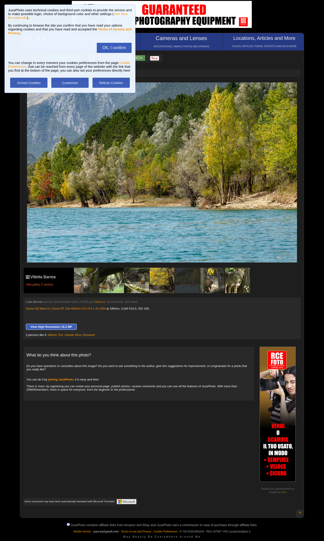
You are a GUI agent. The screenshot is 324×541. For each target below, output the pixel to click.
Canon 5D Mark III (38, 308)
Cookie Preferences (165, 531)
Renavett (89, 335)
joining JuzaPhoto (60, 379)
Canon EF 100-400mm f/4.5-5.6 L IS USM (78, 308)
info (284, 492)
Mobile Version (82, 531)
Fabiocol (99, 301)
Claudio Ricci (72, 335)
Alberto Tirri (55, 335)
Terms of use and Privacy (136, 531)
